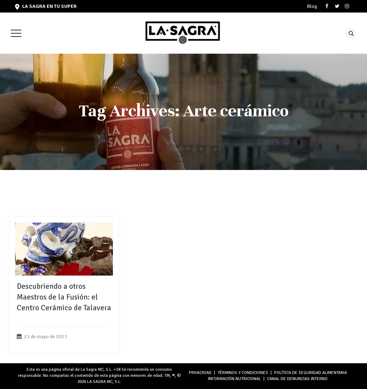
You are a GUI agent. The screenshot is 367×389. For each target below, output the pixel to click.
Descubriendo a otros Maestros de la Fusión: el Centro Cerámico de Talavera (64, 297)
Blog (312, 6)
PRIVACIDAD (200, 372)
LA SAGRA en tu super (46, 6)
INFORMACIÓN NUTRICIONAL (234, 378)
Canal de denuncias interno (297, 378)
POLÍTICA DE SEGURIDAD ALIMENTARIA (310, 372)
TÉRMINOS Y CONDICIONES (243, 372)
